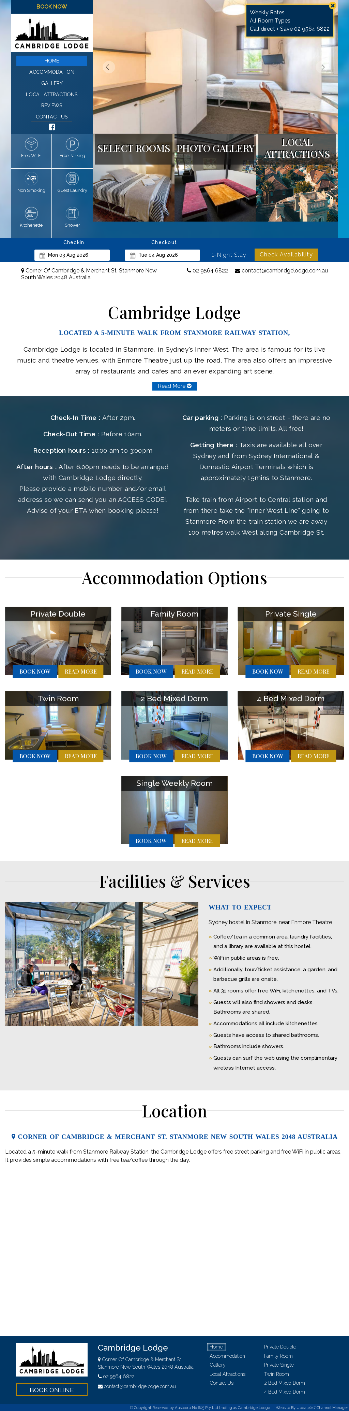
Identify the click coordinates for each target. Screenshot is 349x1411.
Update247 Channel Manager (322, 1407)
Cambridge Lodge (133, 1348)
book (34, 671)
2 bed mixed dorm (284, 1383)
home (52, 61)
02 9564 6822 (207, 270)
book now (51, 6)
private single (279, 1365)
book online (52, 1390)
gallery (52, 83)
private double (280, 1347)
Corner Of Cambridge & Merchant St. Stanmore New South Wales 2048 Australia (89, 273)
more (81, 671)
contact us (52, 116)
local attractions (52, 94)
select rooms (133, 147)
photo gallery (216, 147)
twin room (276, 1374)
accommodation (51, 72)
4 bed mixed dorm (284, 1392)
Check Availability (286, 254)
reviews (51, 105)
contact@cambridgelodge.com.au (281, 270)
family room (278, 1356)
